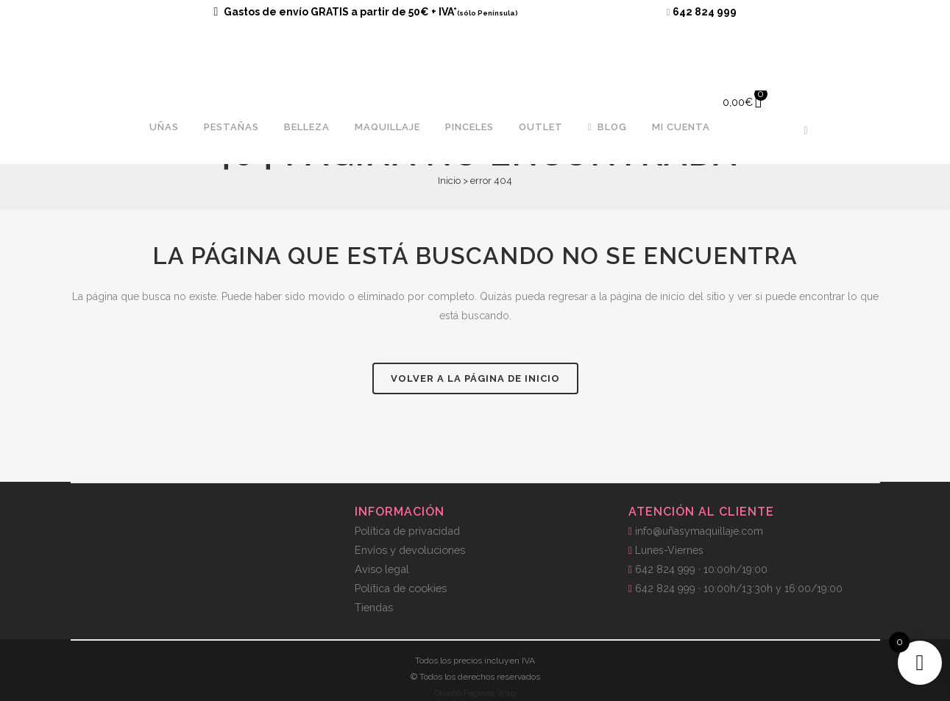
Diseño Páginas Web (475, 693)
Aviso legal (382, 569)
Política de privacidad (407, 530)
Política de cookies (401, 588)
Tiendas (374, 607)
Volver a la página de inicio (475, 378)
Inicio (449, 180)
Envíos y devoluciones (410, 550)
